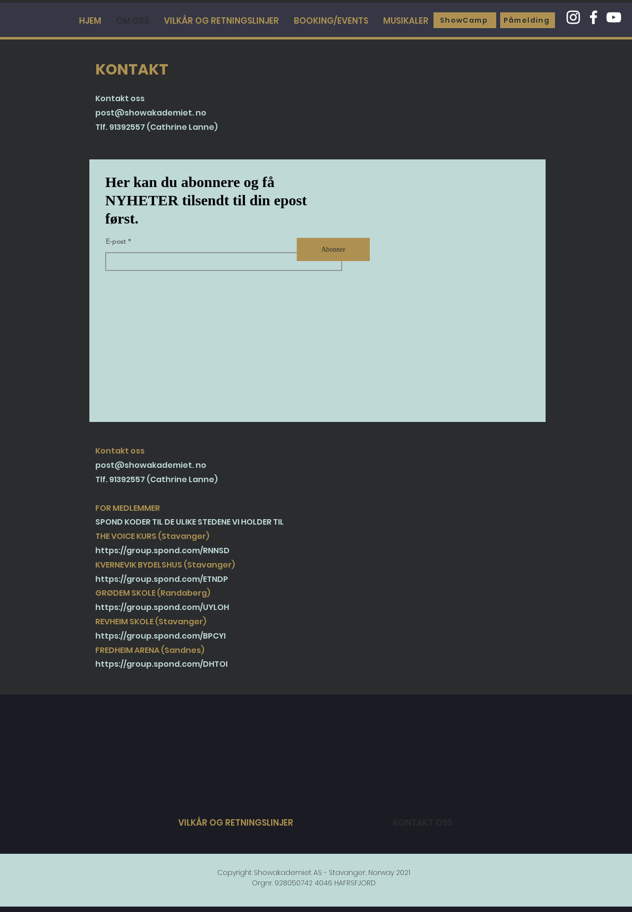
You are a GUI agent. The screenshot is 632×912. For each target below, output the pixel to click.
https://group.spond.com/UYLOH (162, 607)
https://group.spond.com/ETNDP (161, 579)
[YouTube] (614, 17)
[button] (406, 20)
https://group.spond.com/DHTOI (161, 664)
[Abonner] (333, 249)
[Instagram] (573, 17)
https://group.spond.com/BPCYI (160, 636)
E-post (116, 241)
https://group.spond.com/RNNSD (162, 550)
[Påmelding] (527, 20)
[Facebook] (593, 17)
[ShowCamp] (465, 20)
